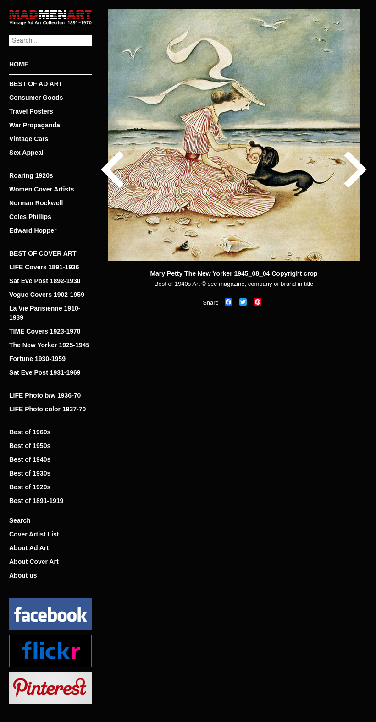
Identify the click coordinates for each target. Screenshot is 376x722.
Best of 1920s (29, 487)
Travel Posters (31, 111)
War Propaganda (34, 125)
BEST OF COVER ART (43, 253)
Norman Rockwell (36, 203)
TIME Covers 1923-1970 (45, 331)
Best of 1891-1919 (36, 500)
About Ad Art (29, 548)
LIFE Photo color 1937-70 (47, 409)
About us (23, 575)
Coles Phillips (30, 216)
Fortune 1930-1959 (37, 358)
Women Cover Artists (41, 189)
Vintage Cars (28, 138)
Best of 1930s (29, 473)
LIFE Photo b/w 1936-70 (45, 395)
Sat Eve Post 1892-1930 (45, 280)
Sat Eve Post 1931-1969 (45, 372)
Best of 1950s (29, 445)
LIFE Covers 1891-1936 (44, 267)
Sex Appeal (26, 152)
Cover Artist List (34, 534)
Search (20, 520)
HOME (18, 64)
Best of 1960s (29, 432)
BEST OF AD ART (35, 84)
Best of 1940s (29, 459)
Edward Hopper (32, 230)
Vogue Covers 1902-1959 (46, 294)
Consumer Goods (36, 97)
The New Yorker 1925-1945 (49, 345)
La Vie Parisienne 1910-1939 (44, 313)
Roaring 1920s (31, 175)
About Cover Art (34, 561)
